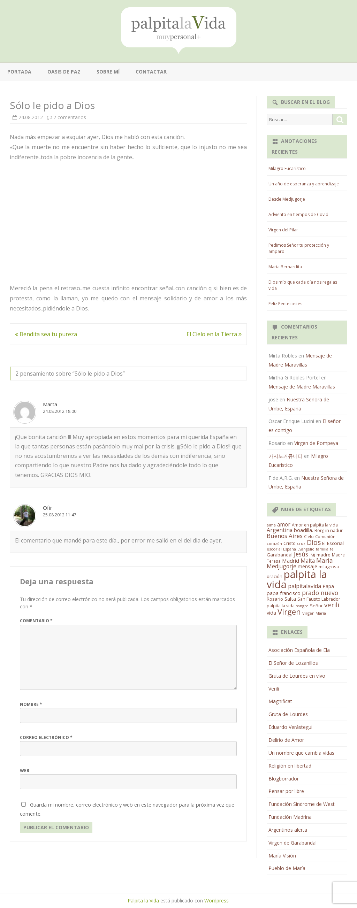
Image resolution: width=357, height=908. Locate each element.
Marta (50, 404)
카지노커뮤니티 (285, 456)
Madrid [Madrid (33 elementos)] (290, 560)
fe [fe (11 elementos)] (332, 549)
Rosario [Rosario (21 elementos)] (275, 599)
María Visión (282, 855)
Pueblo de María (286, 868)
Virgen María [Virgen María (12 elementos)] (314, 613)
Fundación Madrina (290, 817)
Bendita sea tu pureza (46, 334)
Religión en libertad (289, 765)
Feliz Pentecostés (285, 304)
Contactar (151, 71)
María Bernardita (285, 267)
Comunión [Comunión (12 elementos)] (325, 536)
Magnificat (280, 701)
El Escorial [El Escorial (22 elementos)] (333, 543)
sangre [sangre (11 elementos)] (302, 605)
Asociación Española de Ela (299, 650)
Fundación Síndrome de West (301, 804)
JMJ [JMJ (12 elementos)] (312, 554)
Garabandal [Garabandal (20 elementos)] (280, 555)
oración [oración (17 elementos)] (274, 576)
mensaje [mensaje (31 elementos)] (307, 566)
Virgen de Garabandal (292, 842)
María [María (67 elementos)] (324, 560)
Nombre (31, 704)
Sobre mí (108, 71)
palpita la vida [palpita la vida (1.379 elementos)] (297, 579)
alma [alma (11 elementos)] (271, 525)
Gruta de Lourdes (288, 714)
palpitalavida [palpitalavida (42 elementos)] (304, 586)
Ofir (47, 507)
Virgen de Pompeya (316, 443)
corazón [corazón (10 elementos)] (274, 543)
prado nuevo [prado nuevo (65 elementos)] (320, 592)
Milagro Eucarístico (287, 168)
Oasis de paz (64, 71)
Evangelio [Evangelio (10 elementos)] (305, 549)
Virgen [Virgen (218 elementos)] (289, 611)
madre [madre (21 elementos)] (324, 555)
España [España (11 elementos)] (289, 549)
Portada (19, 71)
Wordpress (216, 900)
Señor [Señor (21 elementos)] (316, 605)
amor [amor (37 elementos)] (283, 524)
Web (24, 771)
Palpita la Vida (143, 900)
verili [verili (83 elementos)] (331, 604)
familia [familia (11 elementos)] (322, 549)
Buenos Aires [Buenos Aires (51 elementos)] (285, 536)
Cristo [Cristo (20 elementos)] (289, 543)
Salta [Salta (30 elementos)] (290, 598)
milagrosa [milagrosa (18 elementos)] (329, 566)
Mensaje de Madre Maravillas (301, 386)
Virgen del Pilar (283, 230)
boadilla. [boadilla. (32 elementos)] (303, 529)
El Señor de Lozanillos (293, 663)
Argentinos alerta (287, 829)
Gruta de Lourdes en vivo (296, 675)
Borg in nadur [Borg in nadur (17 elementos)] (328, 530)
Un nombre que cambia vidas (301, 752)
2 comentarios (69, 117)
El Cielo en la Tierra (214, 334)
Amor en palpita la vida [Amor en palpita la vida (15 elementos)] (315, 525)
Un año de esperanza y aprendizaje (303, 184)
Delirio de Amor (286, 740)
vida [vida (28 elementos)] (271, 612)
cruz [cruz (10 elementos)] (301, 543)
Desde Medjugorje (286, 199)
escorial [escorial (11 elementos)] (274, 549)
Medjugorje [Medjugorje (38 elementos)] (281, 566)
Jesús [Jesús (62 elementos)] (301, 554)
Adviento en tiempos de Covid (298, 214)
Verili (273, 688)
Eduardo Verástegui (290, 727)
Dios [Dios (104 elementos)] (314, 542)
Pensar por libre (286, 791)
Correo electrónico (46, 737)
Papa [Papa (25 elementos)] (328, 586)
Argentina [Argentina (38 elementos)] (280, 530)
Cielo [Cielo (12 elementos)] (309, 536)
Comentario (36, 621)
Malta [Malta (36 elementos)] (308, 560)
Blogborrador (283, 778)
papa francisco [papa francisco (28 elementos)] (284, 593)
